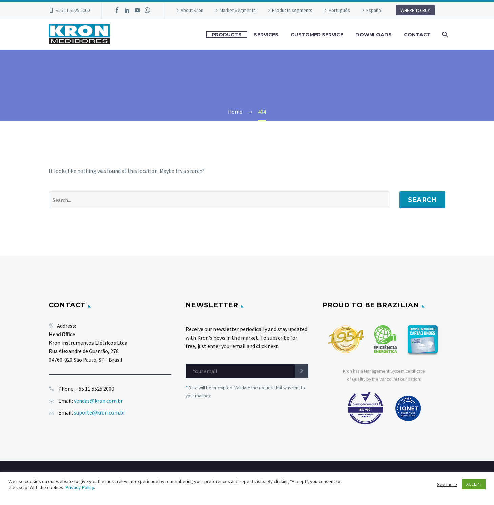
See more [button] (447, 484)
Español (374, 10)
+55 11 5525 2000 (73, 10)
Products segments (292, 10)
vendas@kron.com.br (98, 400)
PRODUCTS (227, 35)
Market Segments (238, 10)
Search (422, 200)
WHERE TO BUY (415, 10)
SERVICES (266, 34)
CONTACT (417, 34)
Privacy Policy (79, 487)
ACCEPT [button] (473, 484)
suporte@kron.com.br (99, 412)
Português (339, 10)
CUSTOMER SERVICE (317, 34)
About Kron (192, 10)
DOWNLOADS (373, 34)
